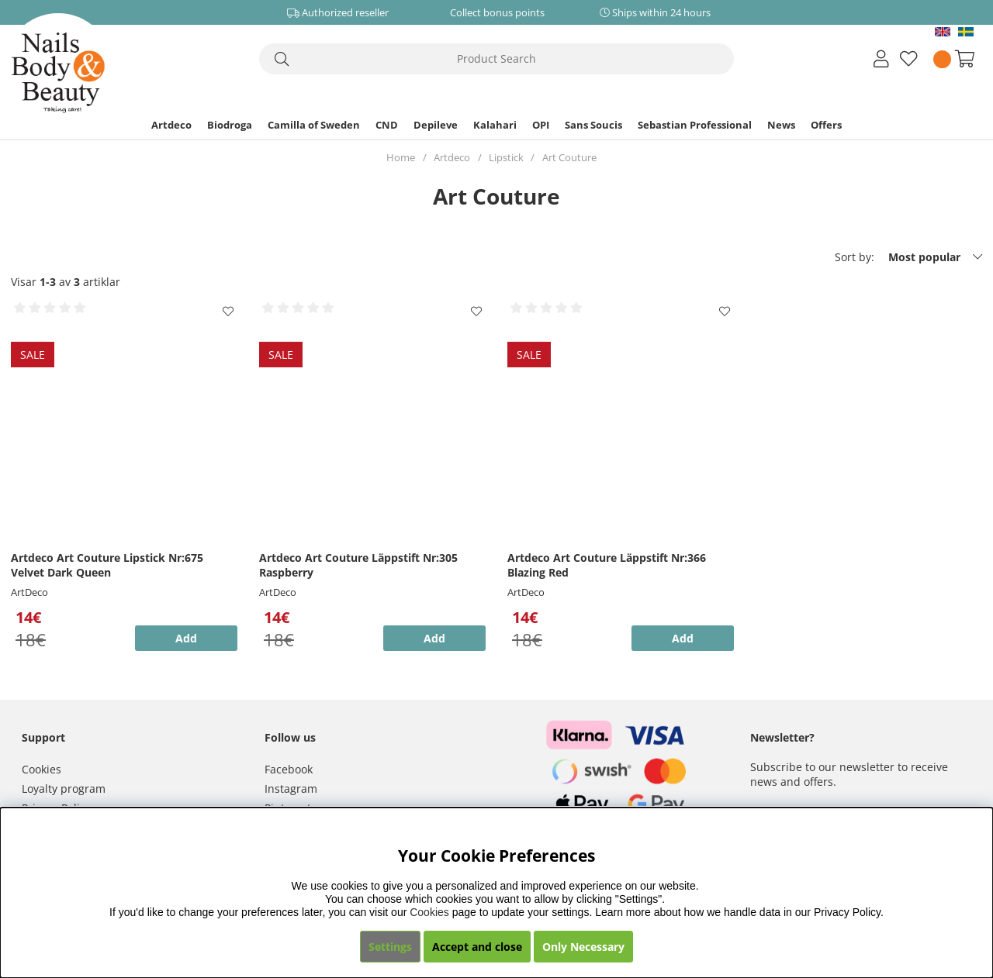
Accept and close (477, 946)
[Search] (496, 58)
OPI (540, 125)
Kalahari (495, 125)
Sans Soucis (593, 125)
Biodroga (229, 125)
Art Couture (569, 157)
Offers (826, 125)
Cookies (41, 769)
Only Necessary (583, 946)
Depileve (435, 125)
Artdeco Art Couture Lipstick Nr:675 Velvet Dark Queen (107, 565)
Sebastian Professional (695, 125)
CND (386, 125)
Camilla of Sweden (314, 125)
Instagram (291, 788)
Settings (390, 946)
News (781, 125)
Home (400, 157)
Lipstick (506, 157)
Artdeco (171, 125)
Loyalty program (64, 788)
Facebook (289, 769)
